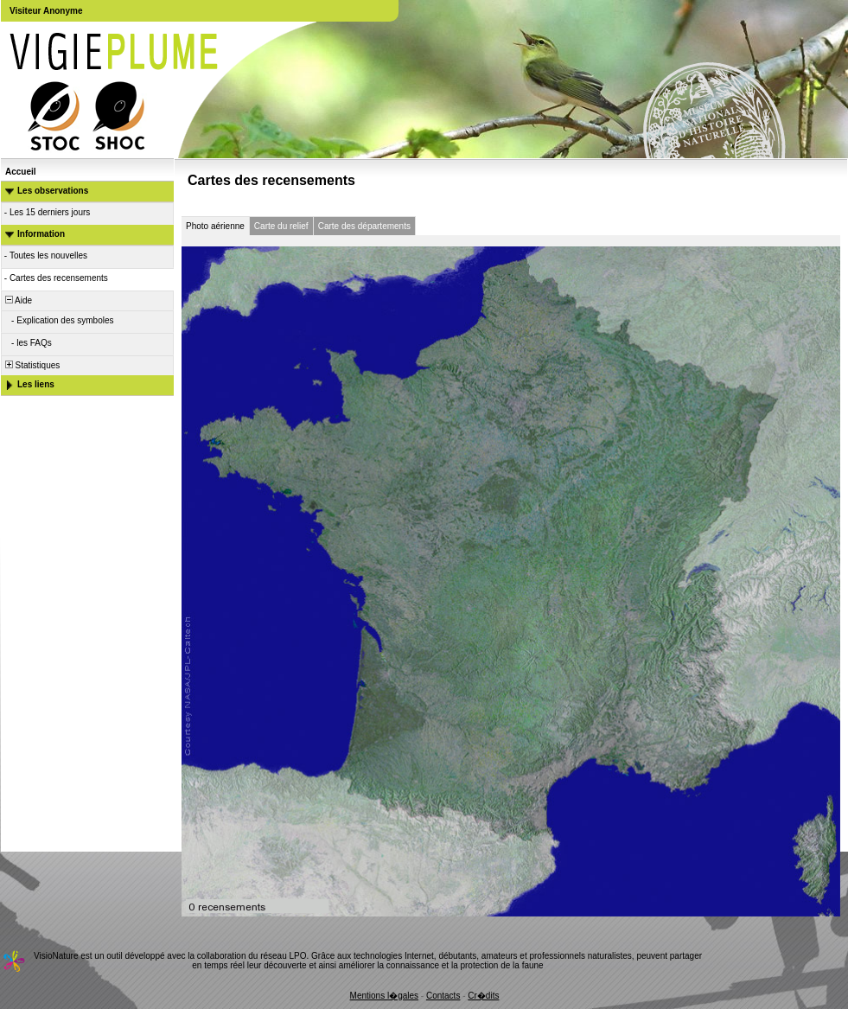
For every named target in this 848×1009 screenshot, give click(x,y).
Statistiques (31, 365)
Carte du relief (281, 226)
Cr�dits (483, 995)
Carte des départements (364, 226)
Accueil (20, 171)
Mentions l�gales (384, 995)
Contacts (443, 995)
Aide (17, 300)
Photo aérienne (215, 226)
